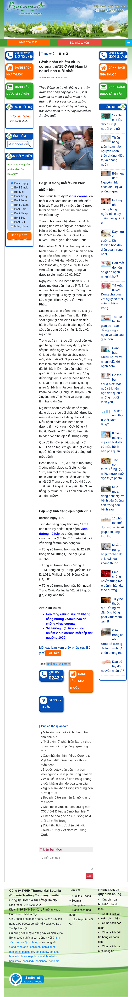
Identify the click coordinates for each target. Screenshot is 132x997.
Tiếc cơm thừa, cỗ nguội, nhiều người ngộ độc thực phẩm (112, 469)
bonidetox (28, 951)
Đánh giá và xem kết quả (19, 236)
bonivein (14, 956)
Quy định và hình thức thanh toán (108, 904)
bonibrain (15, 951)
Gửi (89, 876)
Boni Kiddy (21, 196)
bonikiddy (28, 961)
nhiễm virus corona (58, 663)
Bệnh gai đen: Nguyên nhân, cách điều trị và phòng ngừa (112, 182)
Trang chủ (47, 53)
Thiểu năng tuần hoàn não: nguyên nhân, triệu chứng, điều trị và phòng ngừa (112, 151)
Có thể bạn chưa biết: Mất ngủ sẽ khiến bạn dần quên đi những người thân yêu (112, 388)
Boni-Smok (21, 187)
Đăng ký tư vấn (79, 42)
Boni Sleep (21, 213)
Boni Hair (20, 209)
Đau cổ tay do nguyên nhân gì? (112, 666)
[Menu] (128, 43)
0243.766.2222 (28, 42)
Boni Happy (21, 183)
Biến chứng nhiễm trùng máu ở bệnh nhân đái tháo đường (112, 581)
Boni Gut (19, 222)
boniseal (39, 956)
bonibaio (51, 956)
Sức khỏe (112, 107)
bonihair (54, 961)
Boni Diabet (21, 204)
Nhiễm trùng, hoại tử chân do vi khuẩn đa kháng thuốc (112, 554)
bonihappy (42, 951)
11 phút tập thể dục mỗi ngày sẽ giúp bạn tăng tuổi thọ (112, 527)
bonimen (35, 946)
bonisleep (27, 956)
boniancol (41, 961)
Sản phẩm (78, 905)
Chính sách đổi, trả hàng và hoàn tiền (109, 937)
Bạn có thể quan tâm (54, 726)
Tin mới (63, 53)
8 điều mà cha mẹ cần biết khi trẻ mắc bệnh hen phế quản (111, 442)
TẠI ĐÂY (53, 653)
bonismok (15, 961)
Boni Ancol (20, 200)
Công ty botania (19, 946)
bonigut (54, 951)
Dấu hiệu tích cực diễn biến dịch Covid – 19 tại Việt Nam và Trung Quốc (64, 830)
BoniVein (19, 191)
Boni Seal (20, 217)
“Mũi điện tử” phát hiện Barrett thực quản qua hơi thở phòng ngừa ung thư (66, 746)
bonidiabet (48, 946)
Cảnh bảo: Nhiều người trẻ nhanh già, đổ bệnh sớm (112, 357)
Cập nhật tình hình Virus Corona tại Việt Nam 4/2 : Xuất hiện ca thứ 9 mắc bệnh (66, 760)
